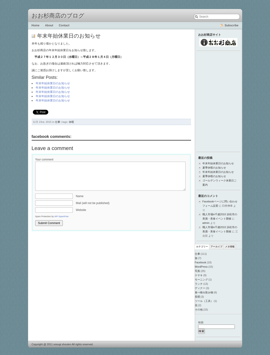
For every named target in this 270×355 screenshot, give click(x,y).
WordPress (201, 266)
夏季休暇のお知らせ (214, 167)
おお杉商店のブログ (58, 16)
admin (206, 222)
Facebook (200, 262)
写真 (197, 271)
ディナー (200, 288)
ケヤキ (199, 275)
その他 (199, 309)
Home (35, 25)
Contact (64, 25)
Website (81, 210)
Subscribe (231, 25)
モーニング (201, 279)
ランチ (199, 283)
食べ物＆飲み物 (204, 292)
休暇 (71, 121)
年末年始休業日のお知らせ (53, 83)
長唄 (197, 296)
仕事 (57, 121)
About (49, 25)
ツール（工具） (204, 301)
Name (79, 196)
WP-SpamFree (61, 216)
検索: (201, 322)
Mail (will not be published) (92, 203)
